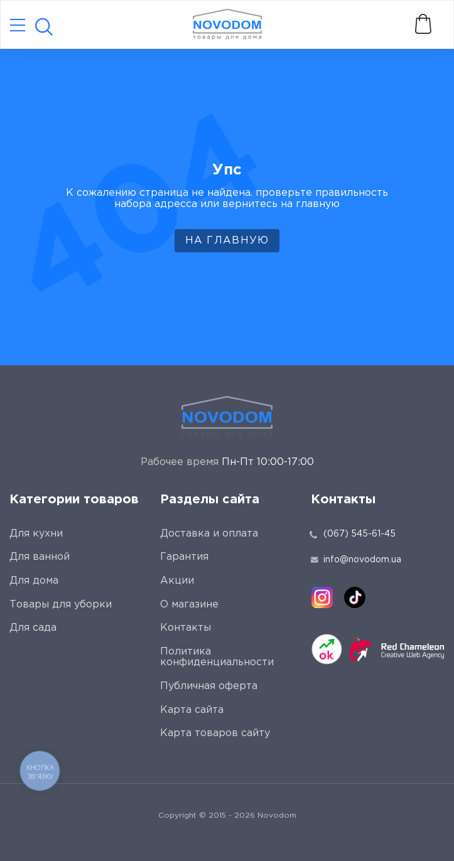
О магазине (189, 604)
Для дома (33, 581)
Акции (177, 581)
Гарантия (184, 557)
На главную (227, 240)
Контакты (185, 628)
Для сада (33, 628)
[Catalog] (17, 26)
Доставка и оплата (209, 533)
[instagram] (322, 597)
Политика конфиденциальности (217, 657)
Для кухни (36, 533)
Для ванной (39, 557)
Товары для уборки (60, 604)
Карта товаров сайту (215, 733)
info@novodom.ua (356, 560)
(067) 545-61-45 (359, 534)
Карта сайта (192, 710)
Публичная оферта (208, 686)
